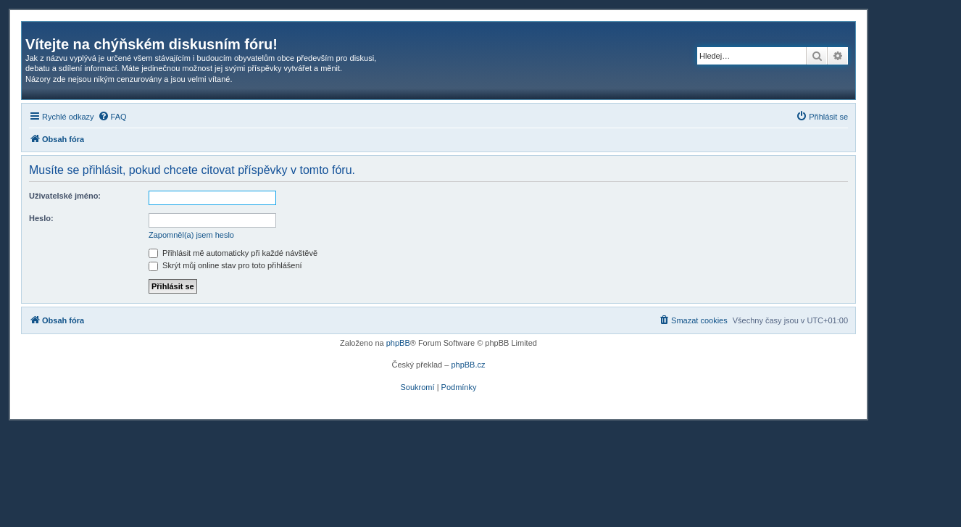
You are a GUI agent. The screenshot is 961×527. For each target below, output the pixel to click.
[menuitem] (112, 116)
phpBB (398, 343)
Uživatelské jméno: (65, 195)
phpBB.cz (468, 364)
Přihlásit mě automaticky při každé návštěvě (233, 253)
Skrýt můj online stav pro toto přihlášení (225, 265)
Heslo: (41, 218)
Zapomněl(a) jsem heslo (191, 235)
